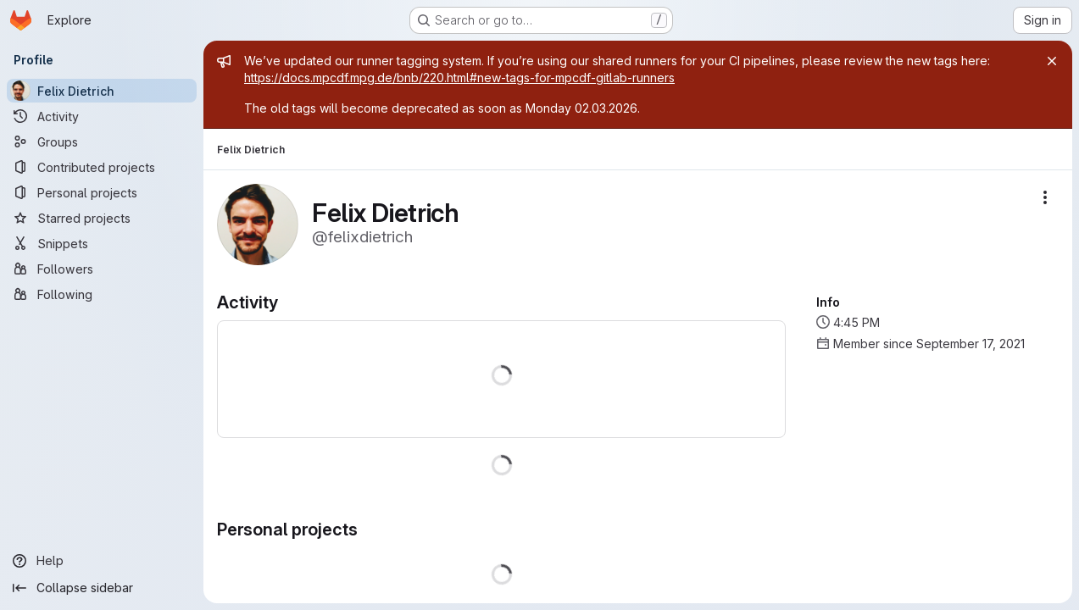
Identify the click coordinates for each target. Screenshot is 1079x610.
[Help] (102, 561)
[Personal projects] (102, 192)
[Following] (102, 294)
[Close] (1052, 61)
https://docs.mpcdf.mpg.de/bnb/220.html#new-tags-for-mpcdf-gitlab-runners (459, 77)
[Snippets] (102, 243)
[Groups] (102, 141)
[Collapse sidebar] (102, 588)
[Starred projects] (102, 218)
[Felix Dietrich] (102, 91)
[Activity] (102, 116)
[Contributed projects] (102, 167)
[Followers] (102, 268)
